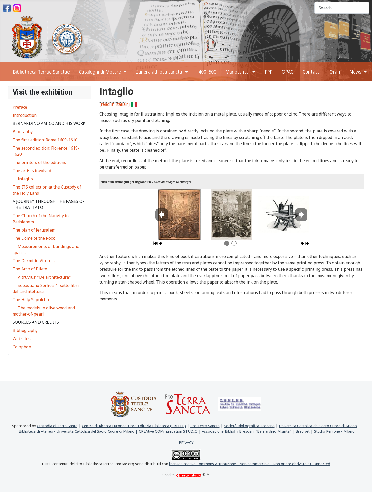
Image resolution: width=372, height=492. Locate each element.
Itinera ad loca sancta (159, 72)
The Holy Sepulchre (32, 299)
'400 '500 (207, 72)
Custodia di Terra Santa (57, 425)
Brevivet (303, 431)
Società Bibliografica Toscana (249, 425)
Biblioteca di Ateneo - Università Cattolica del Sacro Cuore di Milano (76, 431)
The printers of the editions (39, 162)
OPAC (287, 72)
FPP (269, 72)
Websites (22, 338)
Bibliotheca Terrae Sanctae (41, 72)
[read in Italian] (118, 104)
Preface (20, 107)
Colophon (22, 347)
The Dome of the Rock (34, 238)
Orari (334, 72)
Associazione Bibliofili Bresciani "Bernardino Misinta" (246, 431)
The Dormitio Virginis (34, 261)
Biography (23, 131)
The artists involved (32, 170)
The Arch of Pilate (30, 269)
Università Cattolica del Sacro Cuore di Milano (318, 425)
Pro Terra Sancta (205, 425)
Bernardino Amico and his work (49, 123)
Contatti (311, 72)
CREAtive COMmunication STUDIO (168, 431)
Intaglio (25, 179)
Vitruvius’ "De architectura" (44, 277)
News (355, 72)
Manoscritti (237, 72)
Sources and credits (36, 322)
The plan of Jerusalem (34, 230)
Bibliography (25, 330)
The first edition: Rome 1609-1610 (45, 140)
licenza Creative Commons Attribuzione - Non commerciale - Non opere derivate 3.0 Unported (249, 463)
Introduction (25, 115)
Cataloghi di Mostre (100, 72)
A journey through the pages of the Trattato (48, 204)
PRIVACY (186, 442)
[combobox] (341, 8)
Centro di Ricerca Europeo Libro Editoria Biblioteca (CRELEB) (134, 425)
